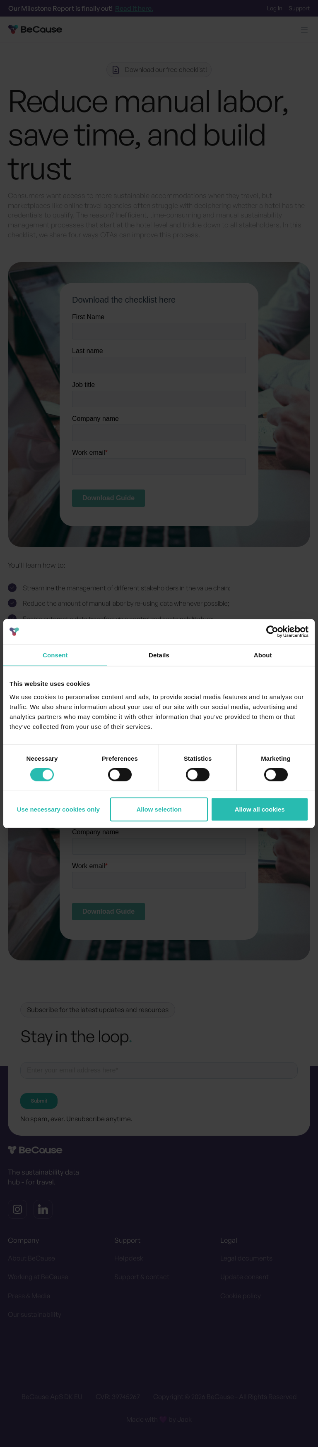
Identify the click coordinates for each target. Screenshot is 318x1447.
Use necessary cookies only (58, 808)
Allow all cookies (260, 808)
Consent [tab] (55, 655)
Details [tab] (159, 655)
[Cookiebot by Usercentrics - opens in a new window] (272, 632)
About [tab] (263, 655)
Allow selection (158, 808)
